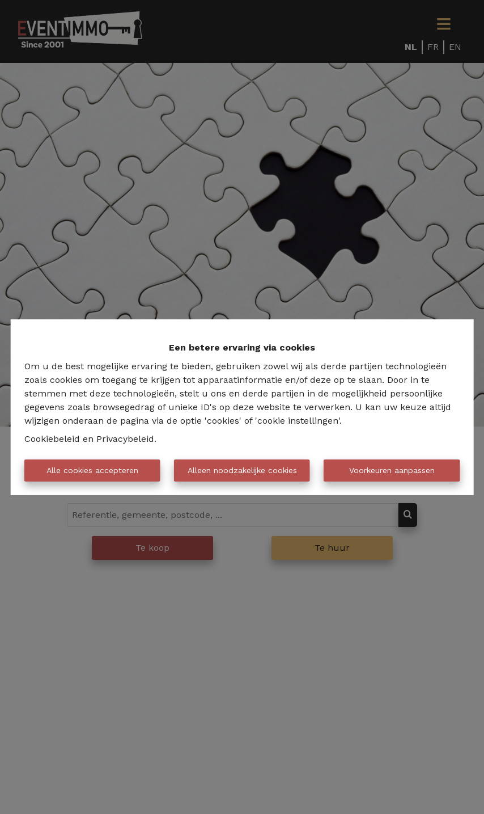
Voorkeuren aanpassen (392, 470)
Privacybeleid (125, 438)
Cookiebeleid (52, 438)
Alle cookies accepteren (92, 470)
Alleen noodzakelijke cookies (242, 470)
